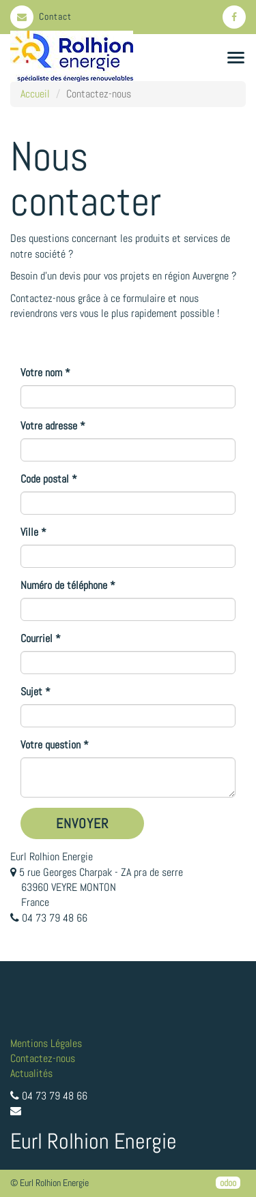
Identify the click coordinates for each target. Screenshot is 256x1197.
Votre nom (41, 372)
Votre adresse (48, 426)
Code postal (44, 479)
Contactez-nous (42, 1058)
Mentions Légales (46, 1043)
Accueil (35, 94)
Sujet (31, 691)
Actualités (31, 1073)
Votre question (50, 745)
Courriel (36, 638)
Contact (41, 16)
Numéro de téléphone (63, 585)
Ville (29, 532)
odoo (228, 1183)
